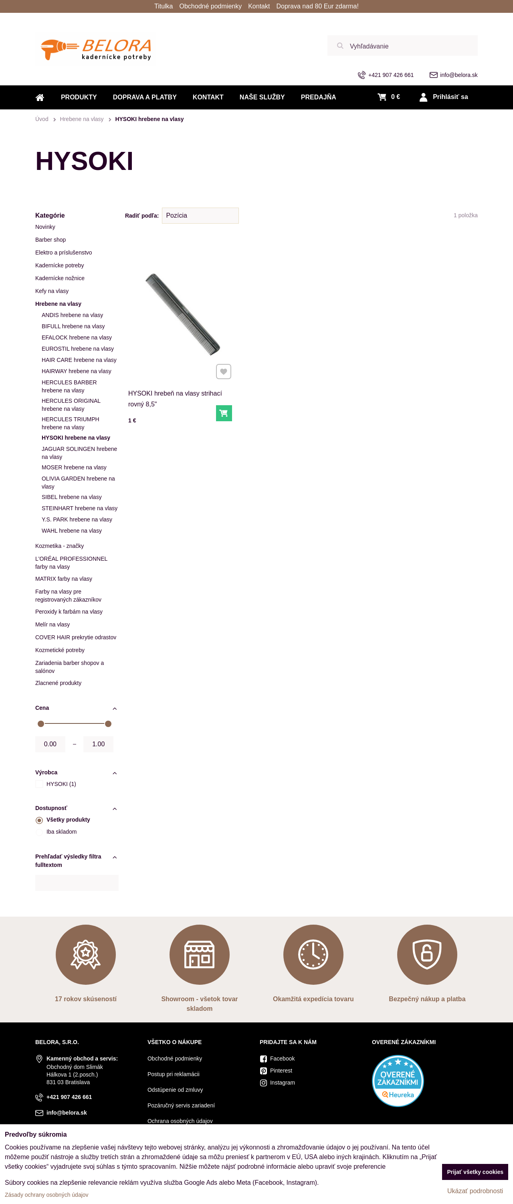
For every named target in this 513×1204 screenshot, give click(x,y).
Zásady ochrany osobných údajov (47, 1195)
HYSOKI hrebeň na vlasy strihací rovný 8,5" (175, 394)
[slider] (41, 724)
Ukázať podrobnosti (475, 1191)
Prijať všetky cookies (475, 1172)
